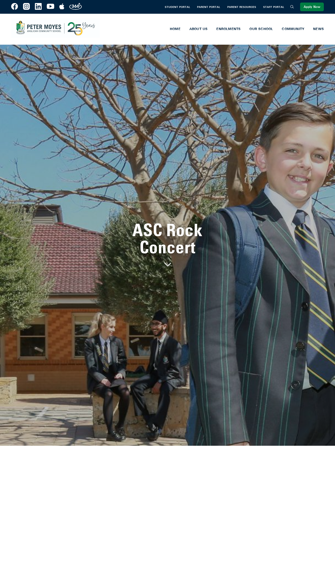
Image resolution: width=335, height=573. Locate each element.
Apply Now (312, 7)
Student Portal (177, 7)
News (318, 29)
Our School (261, 29)
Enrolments (228, 29)
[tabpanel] (167, 245)
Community (293, 29)
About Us (198, 29)
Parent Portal (208, 7)
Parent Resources (241, 7)
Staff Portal (273, 7)
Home (175, 29)
